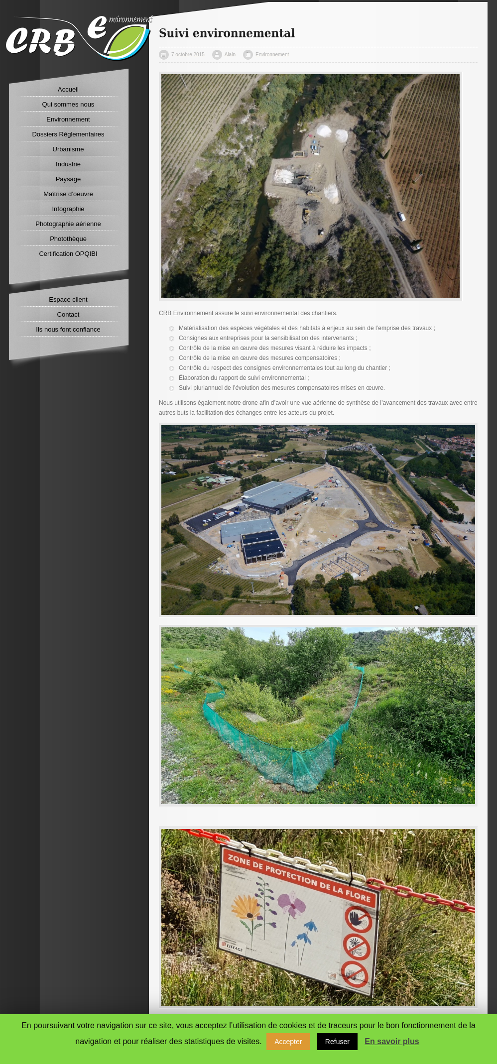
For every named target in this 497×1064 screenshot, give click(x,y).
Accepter (288, 1042)
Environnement (68, 119)
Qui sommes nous (68, 104)
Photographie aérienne (68, 224)
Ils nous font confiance (68, 329)
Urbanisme (68, 149)
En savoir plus (392, 1041)
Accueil (68, 89)
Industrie (68, 164)
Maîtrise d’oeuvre (68, 194)
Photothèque (68, 238)
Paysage (68, 179)
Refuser (337, 1042)
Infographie (68, 209)
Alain (230, 54)
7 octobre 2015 (188, 54)
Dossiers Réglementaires (68, 134)
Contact (68, 314)
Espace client (68, 299)
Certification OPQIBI (68, 253)
